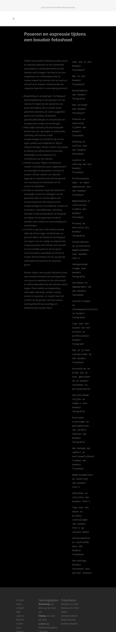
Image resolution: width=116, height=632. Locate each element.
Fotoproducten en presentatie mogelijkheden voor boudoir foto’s (81, 243)
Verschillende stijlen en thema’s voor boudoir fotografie (80, 392)
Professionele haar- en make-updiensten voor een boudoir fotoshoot (81, 182)
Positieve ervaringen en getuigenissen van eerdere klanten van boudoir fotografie (80, 417)
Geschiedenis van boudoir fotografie (80, 93)
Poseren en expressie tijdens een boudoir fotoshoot (79, 125)
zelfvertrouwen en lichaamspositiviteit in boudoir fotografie (85, 301)
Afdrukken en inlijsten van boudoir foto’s (81, 482)
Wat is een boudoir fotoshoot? (78, 79)
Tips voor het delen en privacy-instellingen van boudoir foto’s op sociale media (80, 504)
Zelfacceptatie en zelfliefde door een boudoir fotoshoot (81, 530)
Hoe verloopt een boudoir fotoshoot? (80, 107)
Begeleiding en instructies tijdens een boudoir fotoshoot (81, 204)
